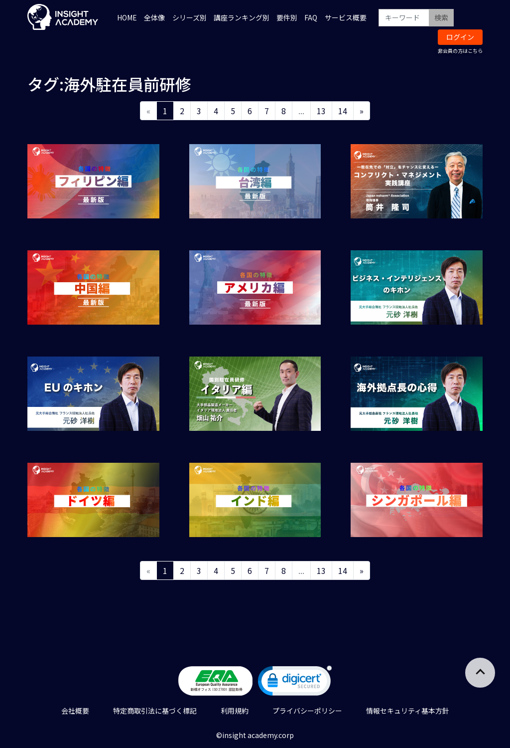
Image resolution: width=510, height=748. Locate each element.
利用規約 (235, 711)
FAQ (310, 17)
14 (342, 111)
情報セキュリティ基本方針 (407, 711)
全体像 (154, 17)
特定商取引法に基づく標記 (155, 711)
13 (321, 111)
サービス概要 (346, 17)
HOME (127, 17)
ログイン (460, 37)
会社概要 (75, 711)
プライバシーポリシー (307, 711)
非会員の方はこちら (460, 50)
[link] (294, 683)
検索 (441, 17)
